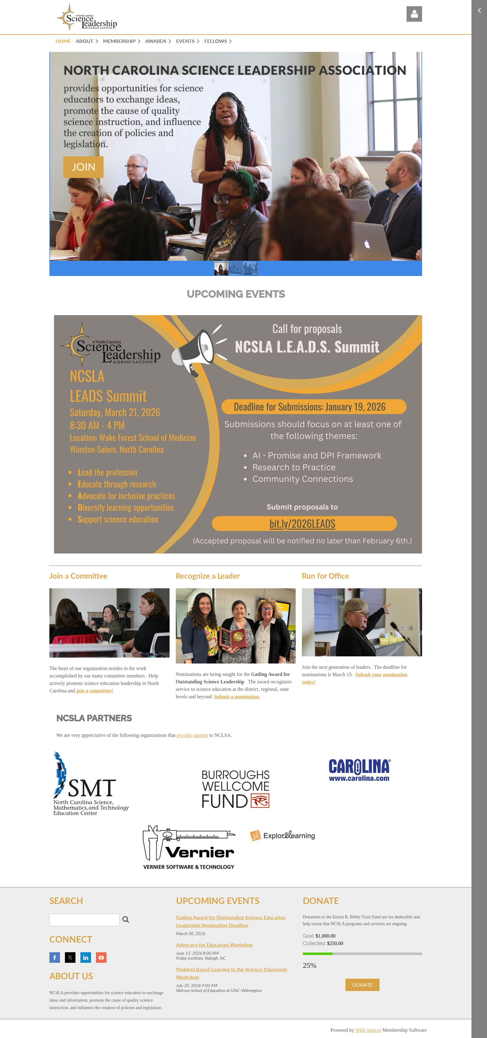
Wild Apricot (368, 1030)
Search (125, 919)
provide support (192, 735)
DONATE (363, 985)
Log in (414, 14)
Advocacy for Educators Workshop (214, 945)
